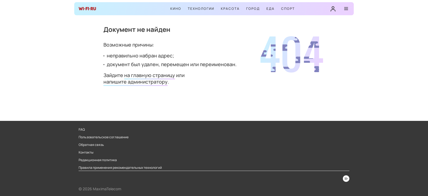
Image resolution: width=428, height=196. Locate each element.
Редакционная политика (98, 160)
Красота (230, 8)
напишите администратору (135, 81)
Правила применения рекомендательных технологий (120, 168)
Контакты (86, 152)
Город (253, 8)
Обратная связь (91, 145)
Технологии (201, 8)
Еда (270, 8)
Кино (175, 8)
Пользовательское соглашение (104, 137)
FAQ (82, 129)
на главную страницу (149, 75)
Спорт (288, 8)
